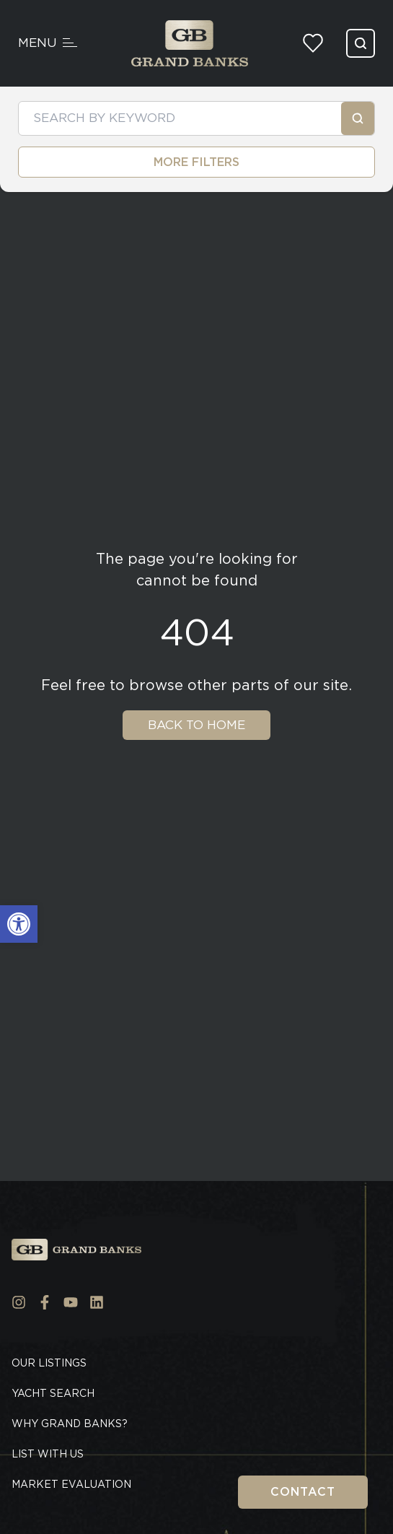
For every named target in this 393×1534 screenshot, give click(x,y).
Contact (302, 1492)
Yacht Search (53, 1393)
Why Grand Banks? (70, 1423)
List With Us (48, 1454)
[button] (18, 924)
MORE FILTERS (196, 162)
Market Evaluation (71, 1484)
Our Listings (49, 1363)
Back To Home (196, 725)
